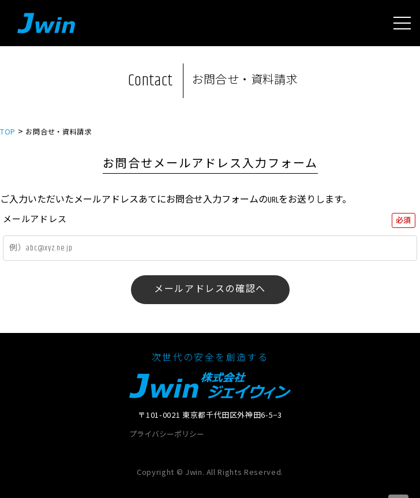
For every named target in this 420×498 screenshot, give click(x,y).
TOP (8, 131)
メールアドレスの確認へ (210, 289)
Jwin (46, 23)
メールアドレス (34, 219)
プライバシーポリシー (166, 434)
